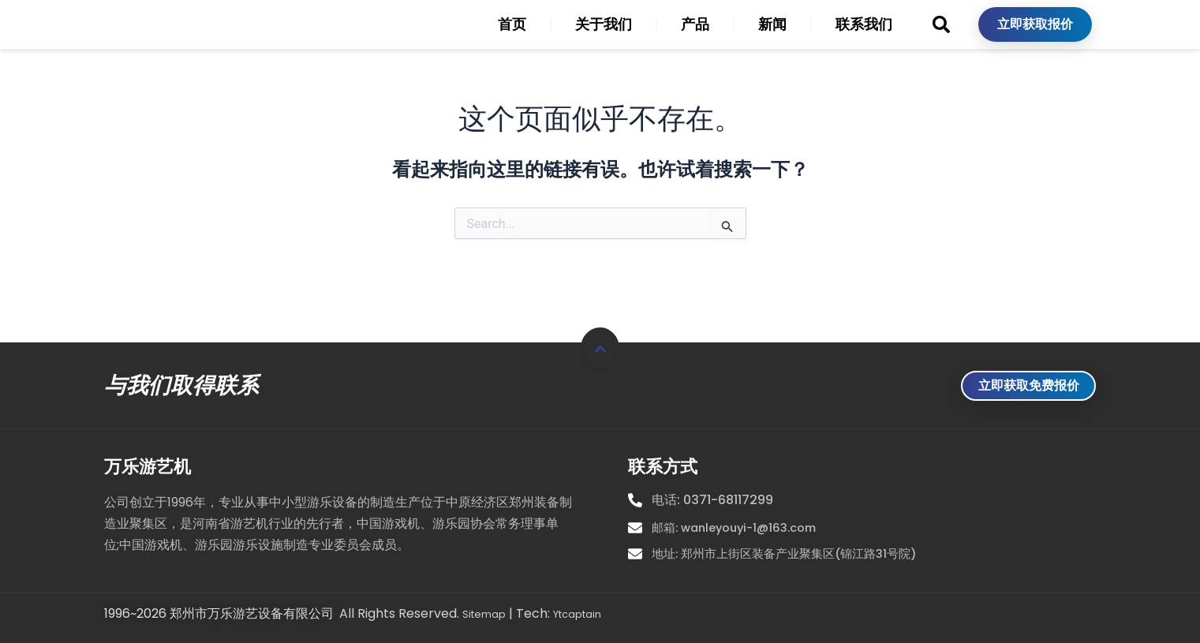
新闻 (772, 37)
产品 (695, 37)
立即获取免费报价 (1014, 378)
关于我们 (603, 37)
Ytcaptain (592, 615)
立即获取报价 (1035, 37)
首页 (512, 37)
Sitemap (488, 615)
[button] (940, 37)
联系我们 (864, 37)
